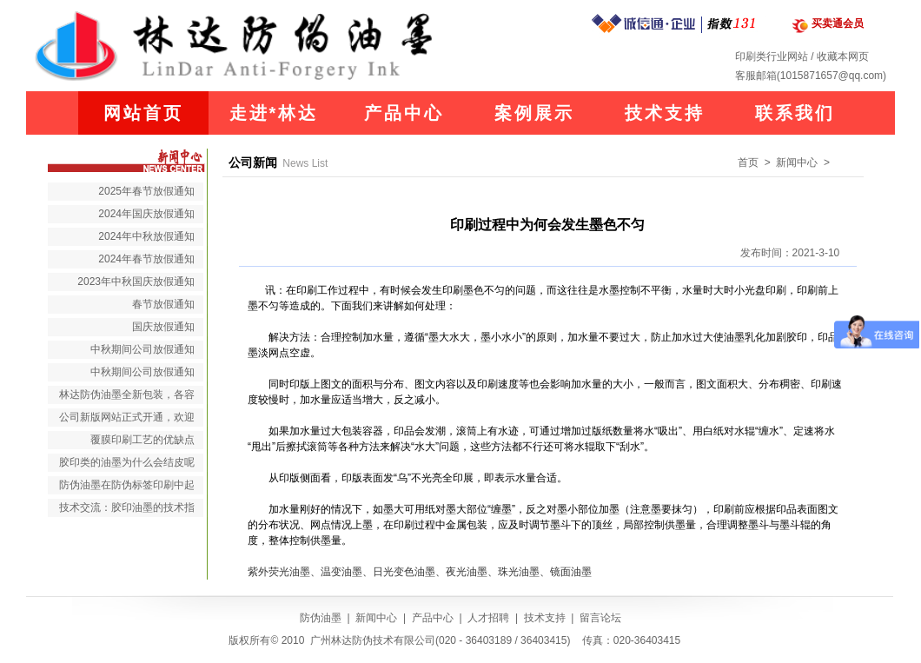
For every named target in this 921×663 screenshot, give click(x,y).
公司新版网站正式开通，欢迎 (127, 417)
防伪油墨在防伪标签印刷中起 (127, 485)
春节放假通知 (163, 304)
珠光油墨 (519, 572)
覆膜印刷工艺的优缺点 (142, 440)
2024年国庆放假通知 (146, 214)
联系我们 (795, 113)
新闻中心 (376, 618)
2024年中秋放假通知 (146, 236)
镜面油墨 (571, 572)
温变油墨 (341, 572)
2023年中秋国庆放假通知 (136, 281)
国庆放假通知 (163, 327)
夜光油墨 (466, 572)
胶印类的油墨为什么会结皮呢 (127, 462)
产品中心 (404, 113)
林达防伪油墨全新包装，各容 (127, 394)
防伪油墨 (320, 618)
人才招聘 (488, 618)
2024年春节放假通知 (146, 259)
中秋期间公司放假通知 (142, 349)
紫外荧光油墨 (279, 572)
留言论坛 (600, 618)
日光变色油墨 (404, 572)
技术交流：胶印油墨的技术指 (127, 507)
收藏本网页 (843, 56)
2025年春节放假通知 (146, 191)
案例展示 (534, 113)
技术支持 (665, 113)
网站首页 (143, 113)
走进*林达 (274, 113)
